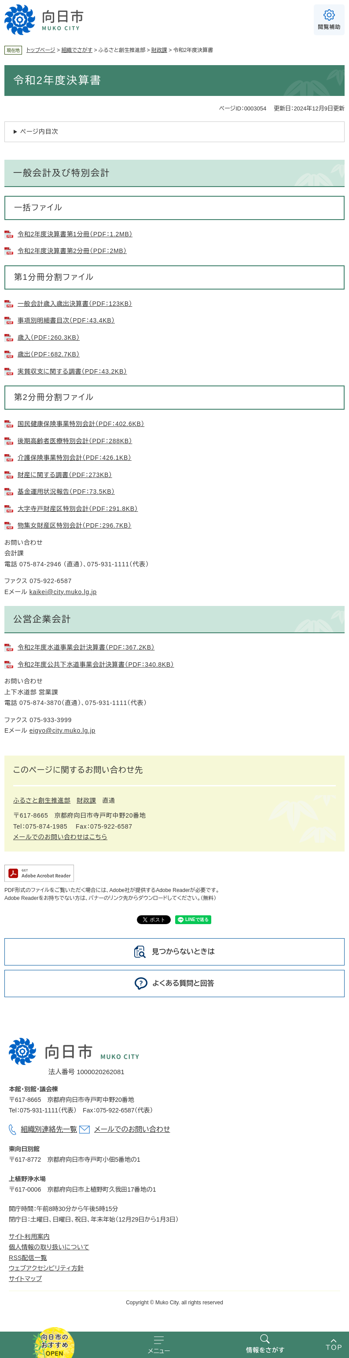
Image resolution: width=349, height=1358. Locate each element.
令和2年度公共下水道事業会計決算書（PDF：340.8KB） (96, 664)
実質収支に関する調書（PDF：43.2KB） (72, 371)
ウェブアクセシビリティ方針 (46, 1268)
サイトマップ (25, 1278)
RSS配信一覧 (28, 1257)
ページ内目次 (39, 131)
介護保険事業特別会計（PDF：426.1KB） (75, 457)
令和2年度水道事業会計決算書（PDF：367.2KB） (86, 647)
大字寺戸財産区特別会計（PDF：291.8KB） (78, 508)
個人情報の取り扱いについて (49, 1247)
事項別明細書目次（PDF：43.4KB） (66, 320)
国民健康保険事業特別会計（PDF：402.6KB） (81, 423)
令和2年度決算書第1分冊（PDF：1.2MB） (75, 234)
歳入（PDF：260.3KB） (49, 337)
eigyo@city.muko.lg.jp (62, 730)
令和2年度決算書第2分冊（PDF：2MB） (72, 250)
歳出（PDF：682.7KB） (49, 354)
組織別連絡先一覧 (49, 1129)
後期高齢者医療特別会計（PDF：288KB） (75, 440)
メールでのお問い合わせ (132, 1129)
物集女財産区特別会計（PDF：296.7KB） (75, 525)
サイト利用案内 (29, 1236)
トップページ (40, 50)
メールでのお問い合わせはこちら (60, 836)
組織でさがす (76, 50)
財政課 (159, 50)
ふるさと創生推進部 (41, 800)
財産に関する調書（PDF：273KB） (65, 474)
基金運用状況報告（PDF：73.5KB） (66, 491)
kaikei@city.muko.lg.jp (63, 591)
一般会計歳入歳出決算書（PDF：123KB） (75, 303)
